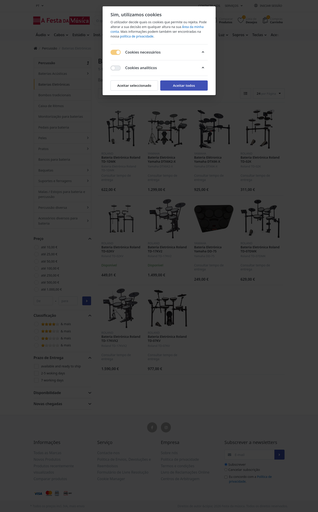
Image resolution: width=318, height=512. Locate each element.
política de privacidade (136, 36)
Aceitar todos (184, 85)
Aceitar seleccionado (134, 85)
